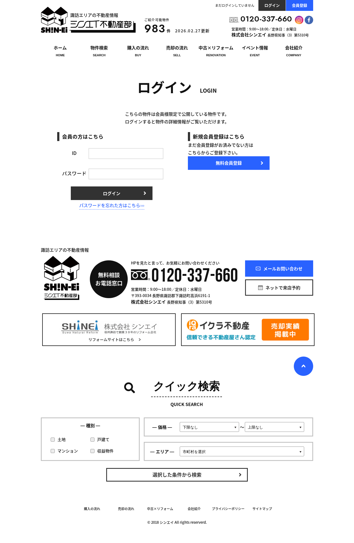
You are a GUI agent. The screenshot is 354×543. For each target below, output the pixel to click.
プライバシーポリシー (228, 508)
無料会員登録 (229, 163)
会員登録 (299, 5)
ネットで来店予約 (279, 287)
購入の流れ (92, 508)
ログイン (272, 5)
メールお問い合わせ (279, 268)
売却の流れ (126, 508)
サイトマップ (262, 508)
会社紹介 (194, 508)
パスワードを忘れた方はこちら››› (111, 205)
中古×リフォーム (160, 508)
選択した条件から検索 (177, 474)
